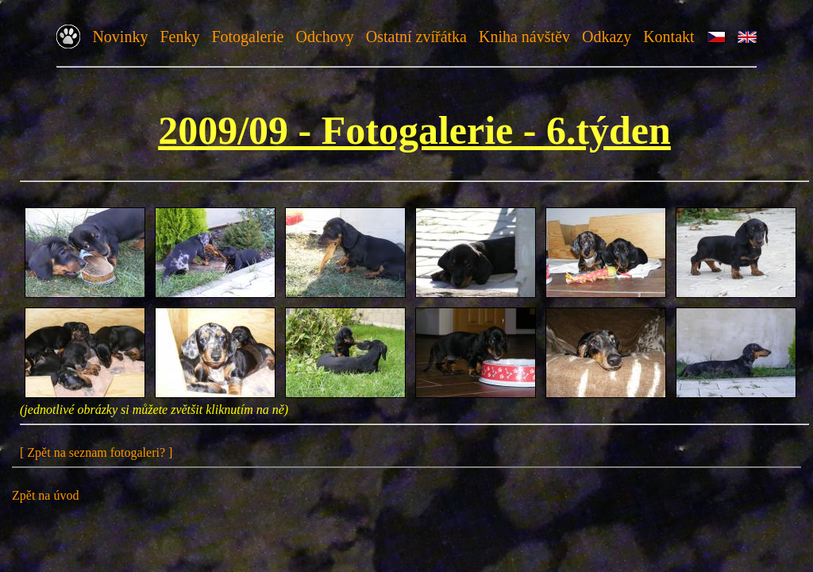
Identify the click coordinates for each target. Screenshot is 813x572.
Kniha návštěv (524, 36)
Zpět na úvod (45, 495)
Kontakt (668, 36)
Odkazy (606, 36)
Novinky (120, 36)
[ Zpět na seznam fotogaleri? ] (96, 452)
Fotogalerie (247, 36)
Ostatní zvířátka (416, 36)
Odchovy (324, 36)
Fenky (179, 36)
